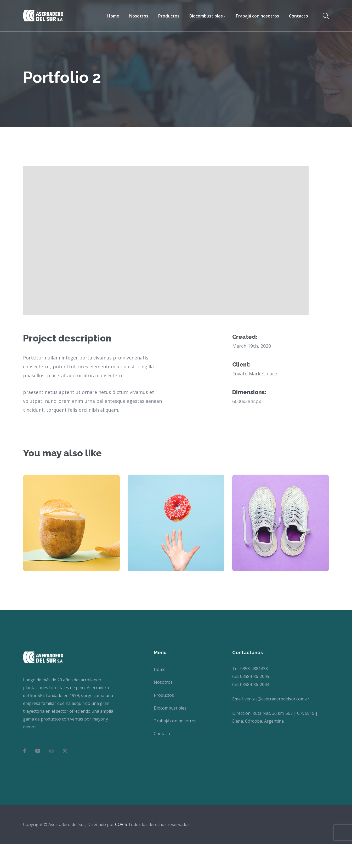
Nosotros (163, 682)
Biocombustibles (170, 708)
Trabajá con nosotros (175, 721)
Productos (164, 695)
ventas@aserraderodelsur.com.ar (277, 699)
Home (160, 669)
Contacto (163, 733)
